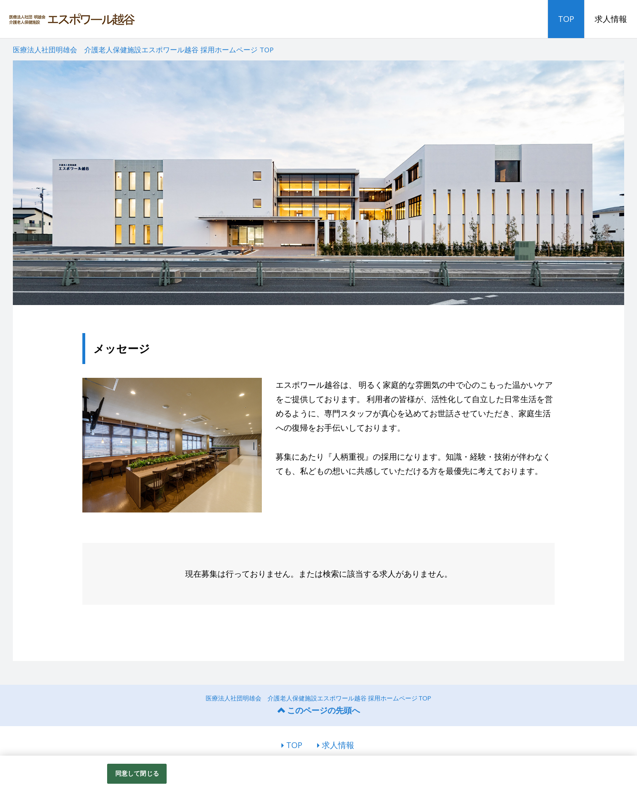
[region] (318, 777)
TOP (566, 18)
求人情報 (611, 18)
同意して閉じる (137, 773)
